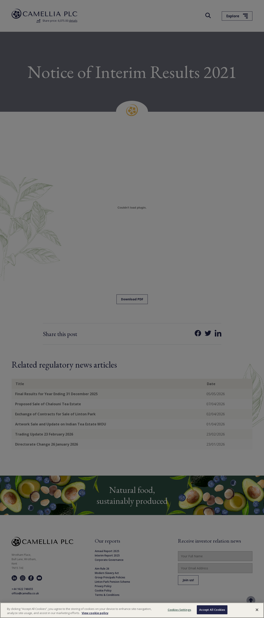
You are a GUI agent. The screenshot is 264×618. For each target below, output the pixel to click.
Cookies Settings (179, 612)
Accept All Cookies (212, 612)
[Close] (257, 612)
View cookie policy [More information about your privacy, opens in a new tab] (95, 616)
